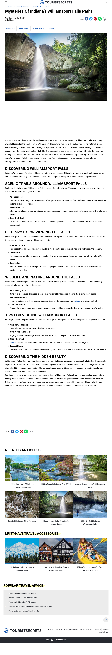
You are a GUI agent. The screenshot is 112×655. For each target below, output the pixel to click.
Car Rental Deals (38, 28)
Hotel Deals (10, 28)
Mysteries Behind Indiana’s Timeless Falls (24, 611)
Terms (66, 629)
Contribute (58, 629)
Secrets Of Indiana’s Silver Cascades (22, 521)
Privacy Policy (73, 629)
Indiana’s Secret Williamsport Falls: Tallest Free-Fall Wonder (30, 606)
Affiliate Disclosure (86, 629)
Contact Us (97, 629)
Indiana (51, 28)
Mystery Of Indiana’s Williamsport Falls (23, 598)
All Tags (105, 632)
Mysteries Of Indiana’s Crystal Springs (22, 593)
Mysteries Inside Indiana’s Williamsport (23, 602)
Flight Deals (23, 28)
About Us (50, 629)
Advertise (105, 629)
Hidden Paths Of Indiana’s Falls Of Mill (56, 484)
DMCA (100, 632)
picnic (77, 301)
